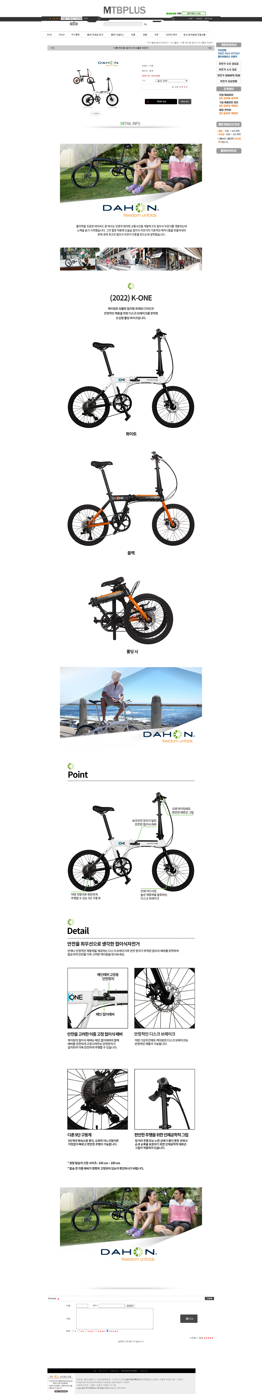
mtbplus (92, 1392)
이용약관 (114, 1375)
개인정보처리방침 (94, 1386)
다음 (210, 48)
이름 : (68, 1305)
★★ (82, 1335)
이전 (52, 48)
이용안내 (144, 1375)
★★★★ (101, 1335)
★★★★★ (113, 1335)
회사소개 (103, 1375)
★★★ (91, 1335)
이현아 (126, 1386)
